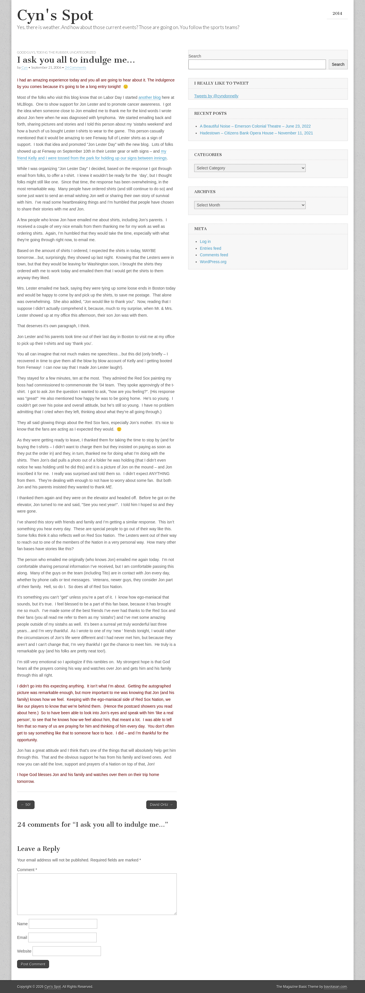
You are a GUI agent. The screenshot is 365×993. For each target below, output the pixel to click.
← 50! (26, 804)
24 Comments (75, 67)
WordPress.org (213, 261)
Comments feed (214, 255)
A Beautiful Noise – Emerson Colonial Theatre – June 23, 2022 (255, 126)
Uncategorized (83, 52)
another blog (150, 97)
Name (22, 924)
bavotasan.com (335, 987)
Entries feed (210, 248)
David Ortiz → (161, 804)
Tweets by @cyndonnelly (216, 96)
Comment (27, 869)
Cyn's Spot (55, 15)
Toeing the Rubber (52, 52)
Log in (205, 241)
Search (194, 56)
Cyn (24, 67)
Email (22, 937)
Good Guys (26, 52)
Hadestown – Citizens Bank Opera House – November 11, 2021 (256, 133)
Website (24, 951)
